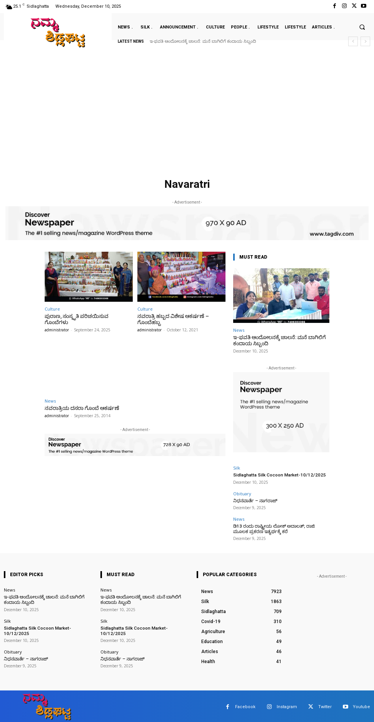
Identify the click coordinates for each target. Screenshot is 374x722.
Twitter (325, 704)
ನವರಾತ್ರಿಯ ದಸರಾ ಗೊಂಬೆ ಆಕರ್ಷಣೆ (80, 408)
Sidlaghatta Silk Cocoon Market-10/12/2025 (276, 474)
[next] (365, 41)
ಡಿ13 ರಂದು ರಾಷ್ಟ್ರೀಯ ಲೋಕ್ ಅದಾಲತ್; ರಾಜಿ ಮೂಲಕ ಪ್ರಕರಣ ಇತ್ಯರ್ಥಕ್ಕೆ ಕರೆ (278, 527)
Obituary (242, 493)
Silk (236, 468)
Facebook (245, 704)
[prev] (353, 41)
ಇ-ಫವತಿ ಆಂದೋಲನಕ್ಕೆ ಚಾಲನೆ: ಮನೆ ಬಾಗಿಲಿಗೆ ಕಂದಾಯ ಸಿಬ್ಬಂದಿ (203, 41)
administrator (57, 323)
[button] (362, 27)
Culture (52, 309)
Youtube (361, 704)
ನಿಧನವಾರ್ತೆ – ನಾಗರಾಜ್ (254, 499)
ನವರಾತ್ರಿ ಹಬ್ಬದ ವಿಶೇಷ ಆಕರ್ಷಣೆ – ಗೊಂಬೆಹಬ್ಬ (171, 319)
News (50, 400)
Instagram (287, 704)
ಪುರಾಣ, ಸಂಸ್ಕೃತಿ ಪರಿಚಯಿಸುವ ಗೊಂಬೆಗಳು (87, 316)
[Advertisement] (187, 117)
